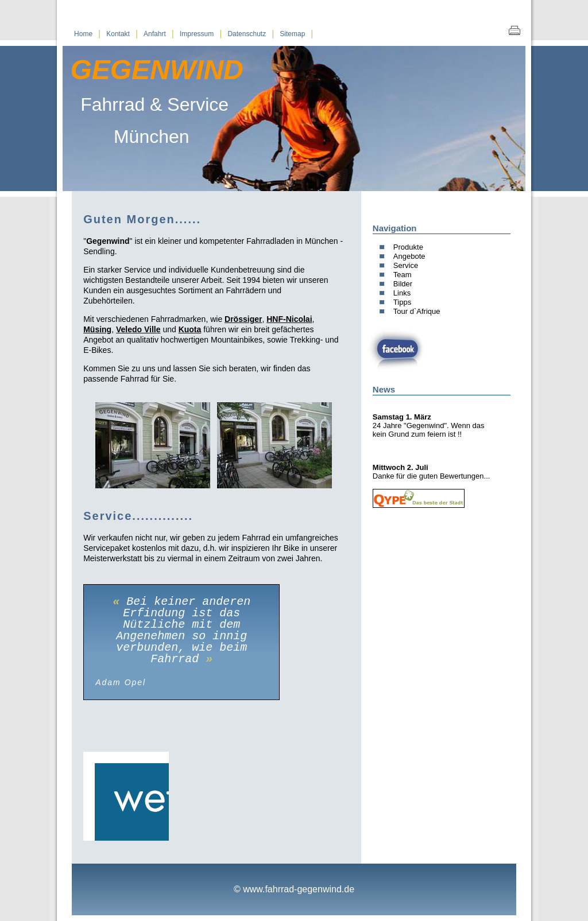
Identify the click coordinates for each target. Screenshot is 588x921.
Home (83, 34)
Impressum (197, 34)
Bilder (402, 283)
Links (402, 293)
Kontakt (118, 34)
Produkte (408, 247)
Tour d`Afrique (416, 311)
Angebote (409, 256)
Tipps (402, 302)
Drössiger (243, 319)
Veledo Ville (138, 329)
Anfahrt (155, 34)
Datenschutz (246, 34)
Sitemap (292, 34)
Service (405, 265)
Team (402, 274)
